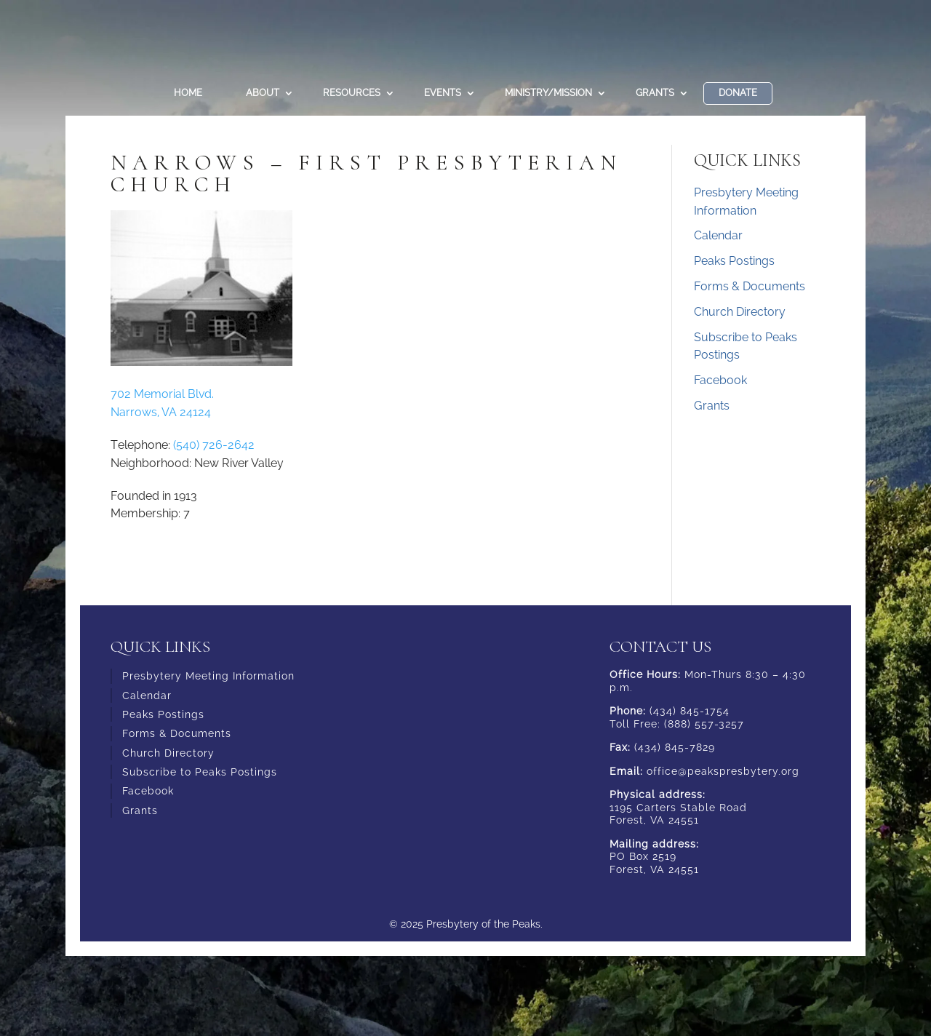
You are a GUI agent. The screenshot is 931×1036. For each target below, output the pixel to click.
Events (442, 92)
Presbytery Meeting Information (208, 676)
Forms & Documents (749, 286)
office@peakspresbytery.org (723, 771)
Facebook (720, 380)
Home (188, 92)
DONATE (738, 92)
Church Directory (740, 312)
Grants (655, 92)
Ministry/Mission (548, 92)
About (262, 92)
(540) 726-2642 (214, 445)
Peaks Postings (734, 261)
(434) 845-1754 (690, 711)
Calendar (718, 235)
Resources (351, 92)
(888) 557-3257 (704, 724)
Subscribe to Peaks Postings (199, 772)
